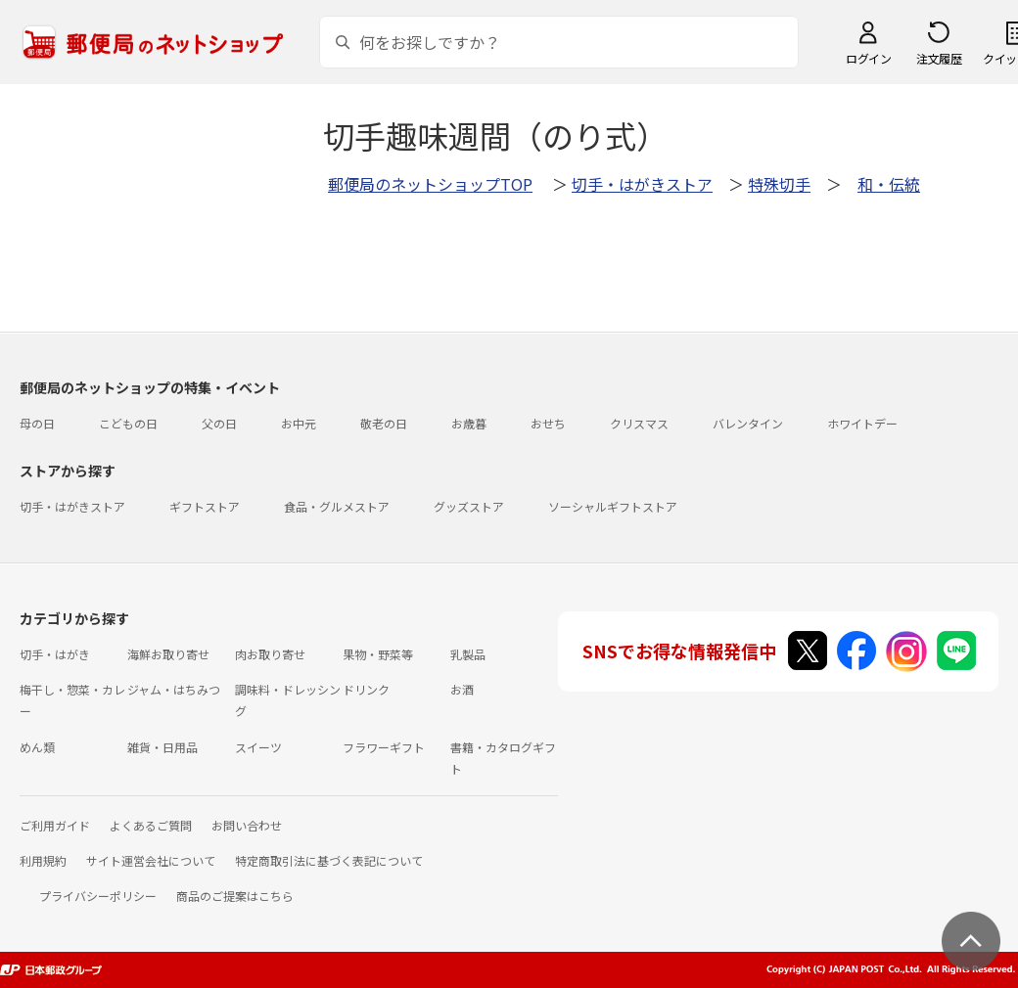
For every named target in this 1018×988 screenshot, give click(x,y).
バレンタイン (748, 423)
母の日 (37, 423)
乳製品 (468, 654)
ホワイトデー (862, 423)
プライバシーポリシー (98, 895)
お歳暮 (468, 423)
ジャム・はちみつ (173, 689)
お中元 (298, 423)
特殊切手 (779, 184)
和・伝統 (888, 184)
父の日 (219, 423)
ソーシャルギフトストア (612, 506)
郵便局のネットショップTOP (430, 184)
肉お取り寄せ (270, 654)
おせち (548, 423)
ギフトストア (204, 506)
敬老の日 (383, 423)
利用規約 (43, 860)
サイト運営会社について (150, 860)
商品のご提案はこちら (235, 895)
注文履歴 (938, 58)
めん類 (37, 747)
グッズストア (469, 506)
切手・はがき (55, 654)
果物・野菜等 (378, 654)
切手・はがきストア (642, 184)
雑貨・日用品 (162, 747)
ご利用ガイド (55, 825)
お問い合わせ (246, 825)
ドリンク (366, 689)
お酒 (462, 689)
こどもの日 (128, 423)
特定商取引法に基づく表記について (329, 860)
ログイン (868, 58)
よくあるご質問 (151, 825)
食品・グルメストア (337, 506)
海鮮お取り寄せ (168, 654)
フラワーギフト (384, 747)
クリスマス (639, 423)
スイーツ (258, 747)
